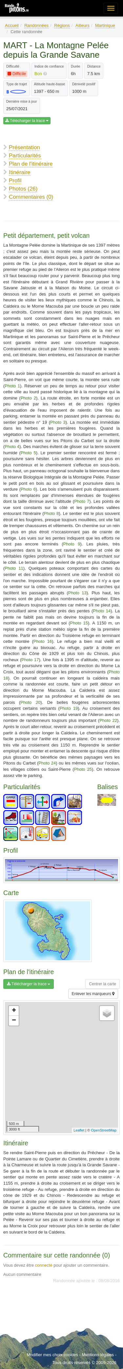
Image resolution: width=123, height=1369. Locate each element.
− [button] (14, 1021)
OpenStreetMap (103, 1130)
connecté (43, 1265)
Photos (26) (23, 189)
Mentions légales (98, 1354)
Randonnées (36, 25)
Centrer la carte (102, 984)
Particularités (25, 156)
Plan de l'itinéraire (31, 164)
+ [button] (14, 1011)
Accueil (12, 25)
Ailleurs (82, 25)
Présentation (24, 147)
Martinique (105, 25)
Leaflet (78, 1130)
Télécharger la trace (27, 120)
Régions (62, 25)
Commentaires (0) (31, 197)
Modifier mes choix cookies (52, 1354)
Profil (15, 180)
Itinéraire (20, 172)
